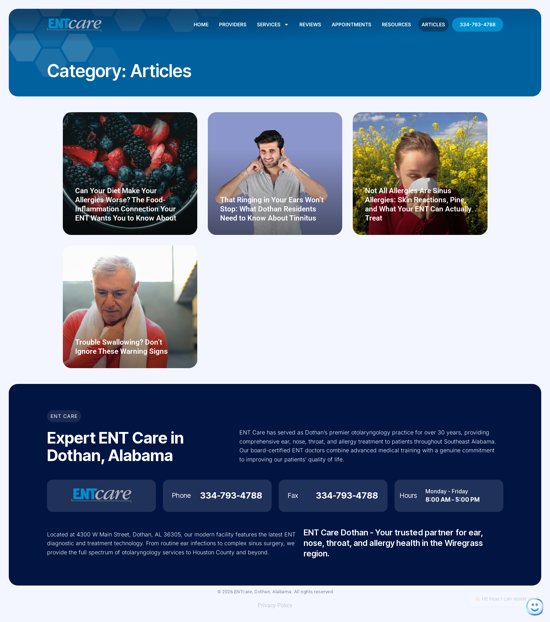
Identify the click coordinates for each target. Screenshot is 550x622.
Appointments (351, 24)
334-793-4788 (478, 24)
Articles (433, 24)
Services (273, 25)
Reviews (310, 24)
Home (201, 24)
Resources (396, 24)
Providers (232, 24)
